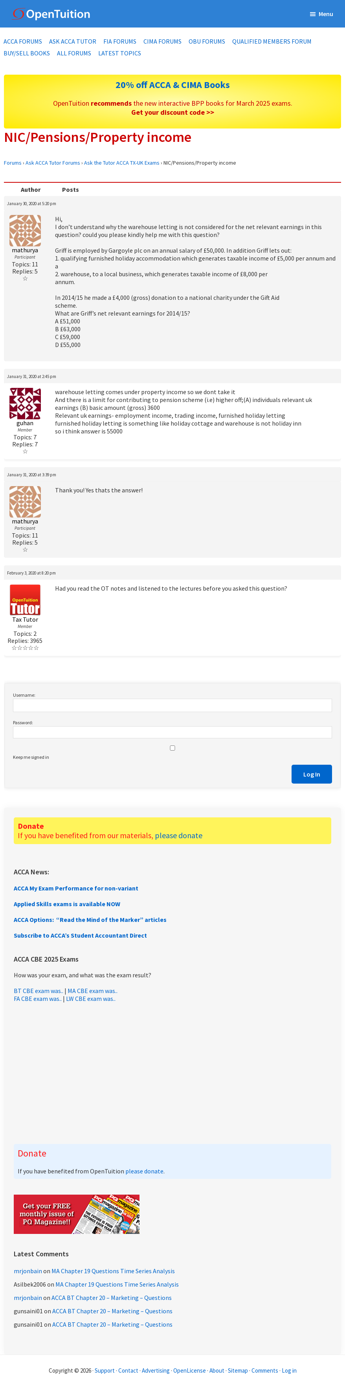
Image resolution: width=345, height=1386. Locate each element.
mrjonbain (28, 1271)
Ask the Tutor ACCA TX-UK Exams (122, 162)
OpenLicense (190, 1370)
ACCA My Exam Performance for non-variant (76, 888)
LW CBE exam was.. (91, 998)
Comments (265, 1370)
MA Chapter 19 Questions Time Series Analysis (113, 1271)
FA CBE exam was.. (38, 998)
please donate (178, 835)
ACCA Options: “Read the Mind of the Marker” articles (90, 919)
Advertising (156, 1370)
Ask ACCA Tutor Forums (53, 162)
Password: (23, 722)
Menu (326, 14)
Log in (289, 1370)
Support (105, 1370)
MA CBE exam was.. (92, 991)
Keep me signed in (31, 757)
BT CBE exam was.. (38, 991)
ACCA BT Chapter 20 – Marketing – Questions (111, 1298)
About (216, 1370)
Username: (24, 695)
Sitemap (238, 1370)
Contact (128, 1370)
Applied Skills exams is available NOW (67, 904)
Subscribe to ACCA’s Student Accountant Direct (80, 935)
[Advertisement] (172, 1073)
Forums (13, 162)
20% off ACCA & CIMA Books (173, 85)
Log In (311, 774)
